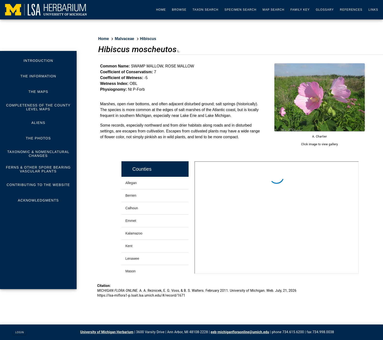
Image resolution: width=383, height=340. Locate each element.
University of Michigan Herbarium (106, 332)
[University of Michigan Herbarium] (46, 10)
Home (103, 39)
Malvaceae (124, 39)
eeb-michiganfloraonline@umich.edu (240, 332)
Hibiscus (148, 39)
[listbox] (38, 130)
